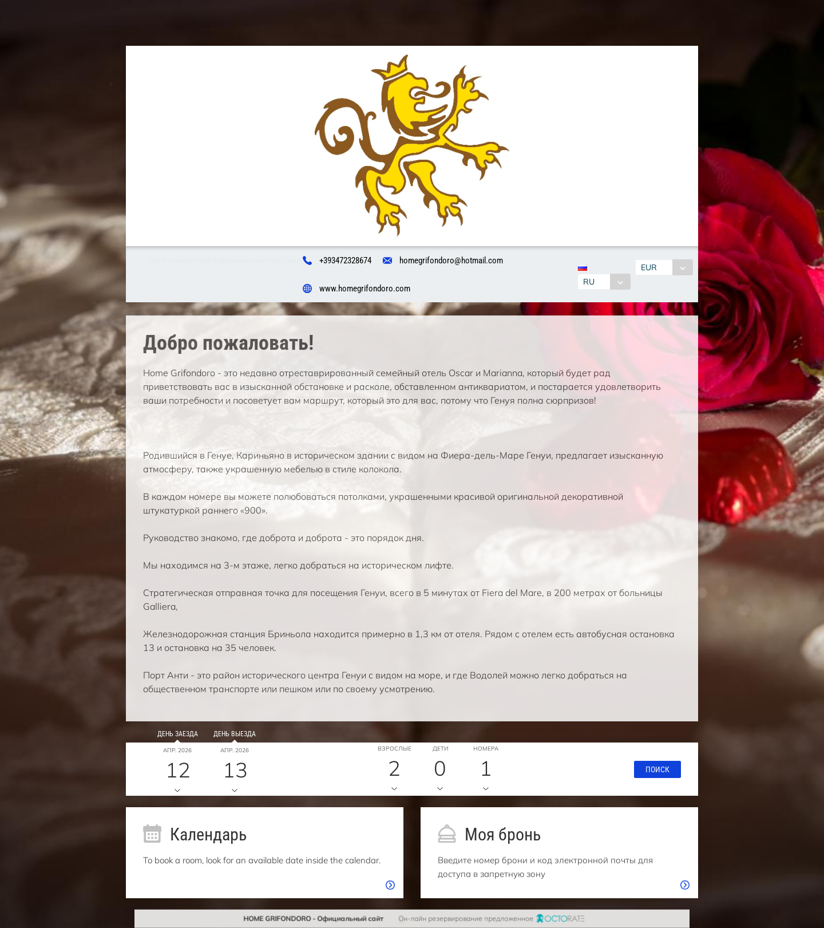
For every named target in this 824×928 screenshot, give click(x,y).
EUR (651, 267)
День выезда (231, 737)
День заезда (173, 737)
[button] (654, 772)
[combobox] (602, 281)
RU (586, 282)
